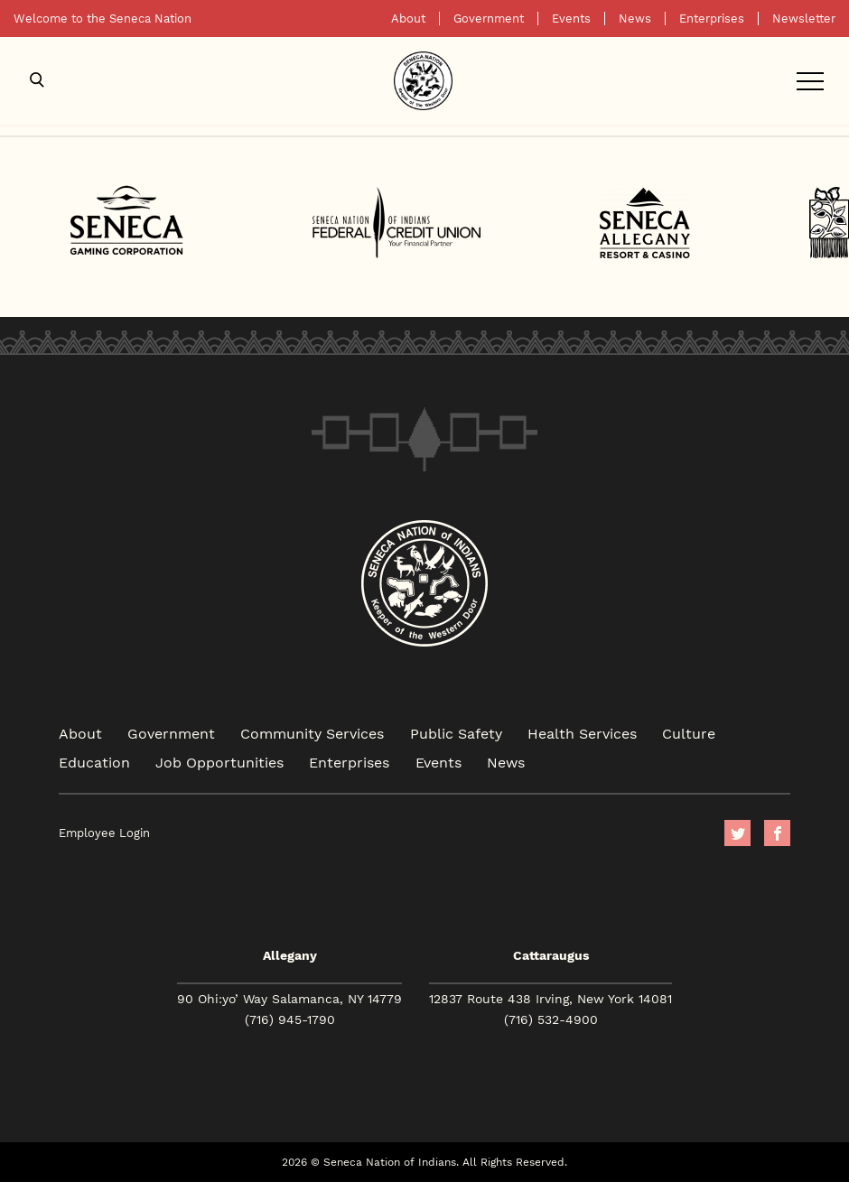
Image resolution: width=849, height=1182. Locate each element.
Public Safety (456, 732)
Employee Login (104, 833)
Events (571, 18)
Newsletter (803, 18)
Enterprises (711, 18)
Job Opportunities (219, 761)
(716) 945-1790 (290, 1019)
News (635, 18)
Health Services (582, 732)
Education (94, 761)
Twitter (737, 833)
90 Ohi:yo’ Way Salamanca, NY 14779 (289, 999)
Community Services (312, 732)
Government (488, 18)
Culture (688, 732)
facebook (777, 833)
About (408, 18)
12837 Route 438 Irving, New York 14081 (550, 999)
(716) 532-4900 (551, 1019)
